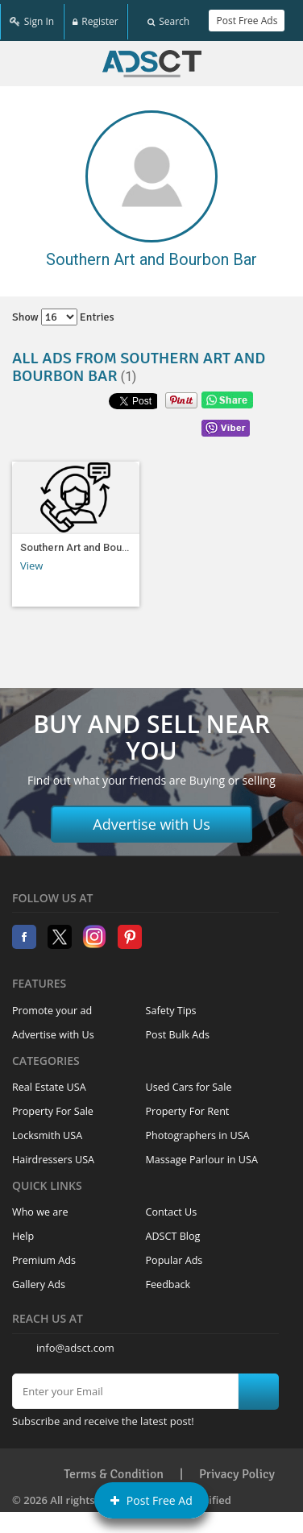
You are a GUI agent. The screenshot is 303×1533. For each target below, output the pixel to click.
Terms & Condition (114, 1468)
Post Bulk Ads (178, 1029)
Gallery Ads (38, 1279)
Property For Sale (52, 1106)
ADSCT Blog (173, 1231)
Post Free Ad (151, 1500)
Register (95, 18)
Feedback (168, 1279)
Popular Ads (174, 1255)
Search (168, 18)
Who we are (40, 1207)
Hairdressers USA (53, 1155)
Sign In (32, 18)
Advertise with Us (151, 818)
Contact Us (171, 1207)
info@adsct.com (75, 1343)
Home (151, 59)
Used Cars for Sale (189, 1082)
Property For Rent (188, 1106)
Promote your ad (52, 1005)
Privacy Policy (237, 1468)
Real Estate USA (49, 1082)
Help (23, 1231)
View (31, 560)
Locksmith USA (47, 1130)
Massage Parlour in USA (202, 1155)
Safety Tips (171, 1005)
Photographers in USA (198, 1130)
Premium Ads (44, 1255)
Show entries (63, 312)
